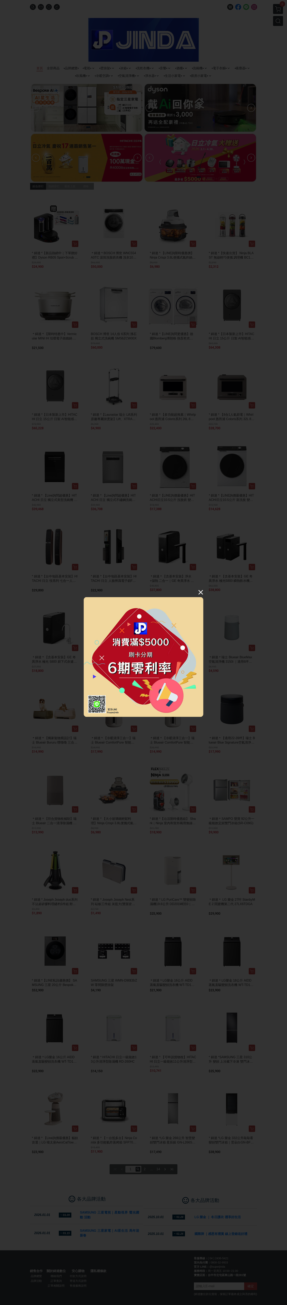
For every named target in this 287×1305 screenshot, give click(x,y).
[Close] (201, 592)
